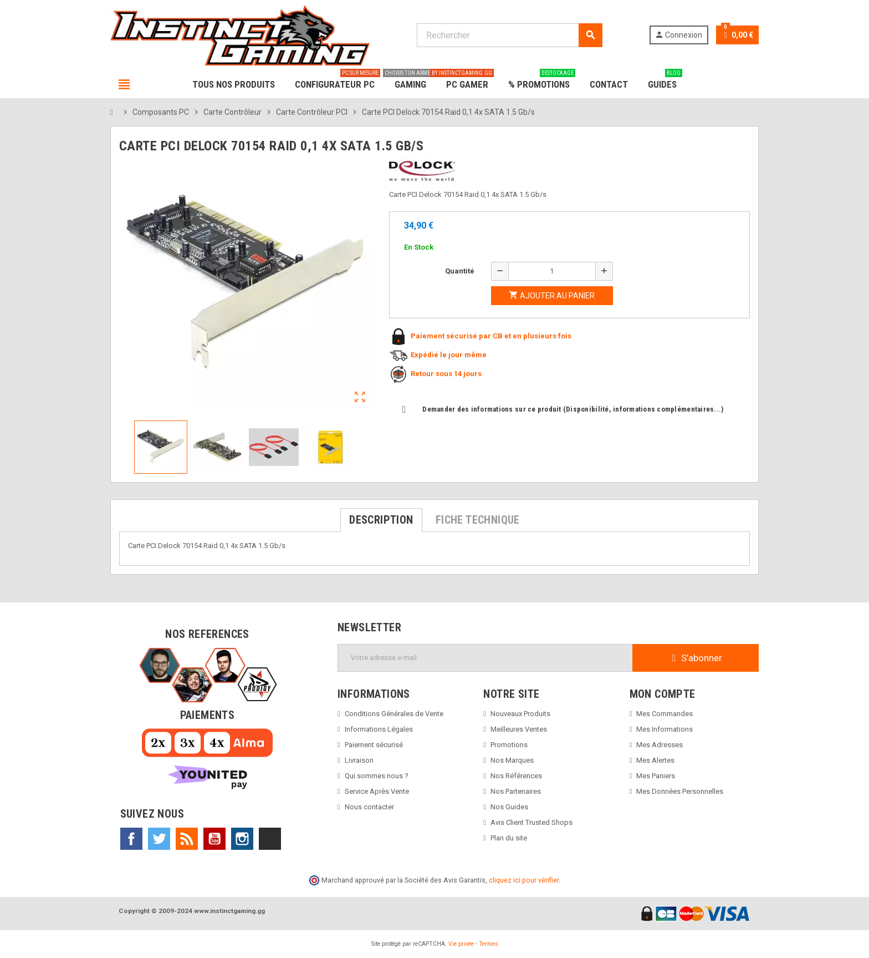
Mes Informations (664, 729)
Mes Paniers (655, 776)
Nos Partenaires (515, 791)
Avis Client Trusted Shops (531, 822)
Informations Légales (379, 729)
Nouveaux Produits (520, 713)
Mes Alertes (655, 760)
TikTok (270, 839)
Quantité (459, 271)
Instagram (242, 839)
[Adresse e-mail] (485, 658)
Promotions (509, 745)
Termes (488, 943)
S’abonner (695, 657)
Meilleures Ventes (518, 729)
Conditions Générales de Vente (394, 713)
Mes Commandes (664, 713)
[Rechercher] (509, 35)
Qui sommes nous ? (376, 776)
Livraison (359, 760)
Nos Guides (509, 807)
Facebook (131, 839)
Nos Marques (512, 760)
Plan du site (508, 838)
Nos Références (516, 776)
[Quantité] (552, 271)
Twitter (159, 839)
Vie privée (461, 943)
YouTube (214, 839)
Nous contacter (369, 807)
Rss (187, 839)
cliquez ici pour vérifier (524, 880)
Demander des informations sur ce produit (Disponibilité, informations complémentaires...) (563, 409)
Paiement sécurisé (374, 745)
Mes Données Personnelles (679, 791)
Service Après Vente (377, 791)
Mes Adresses (659, 745)
